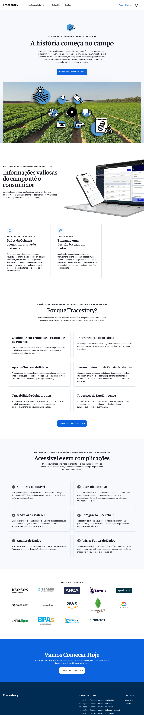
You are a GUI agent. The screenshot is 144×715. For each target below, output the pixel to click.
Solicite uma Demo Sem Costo (72, 72)
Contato (68, 5)
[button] (37, 5)
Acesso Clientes (125, 5)
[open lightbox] (72, 112)
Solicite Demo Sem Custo (72, 670)
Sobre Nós (56, 5)
